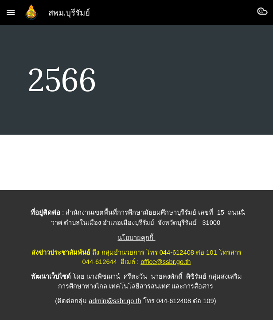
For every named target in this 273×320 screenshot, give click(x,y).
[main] (136, 79)
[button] (10, 12)
